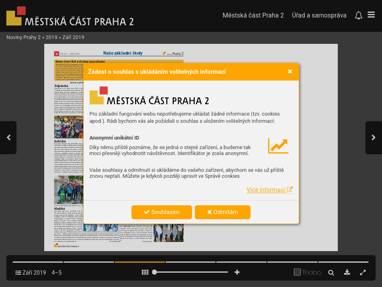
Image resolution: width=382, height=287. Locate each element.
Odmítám (222, 212)
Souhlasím (161, 212)
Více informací (269, 189)
